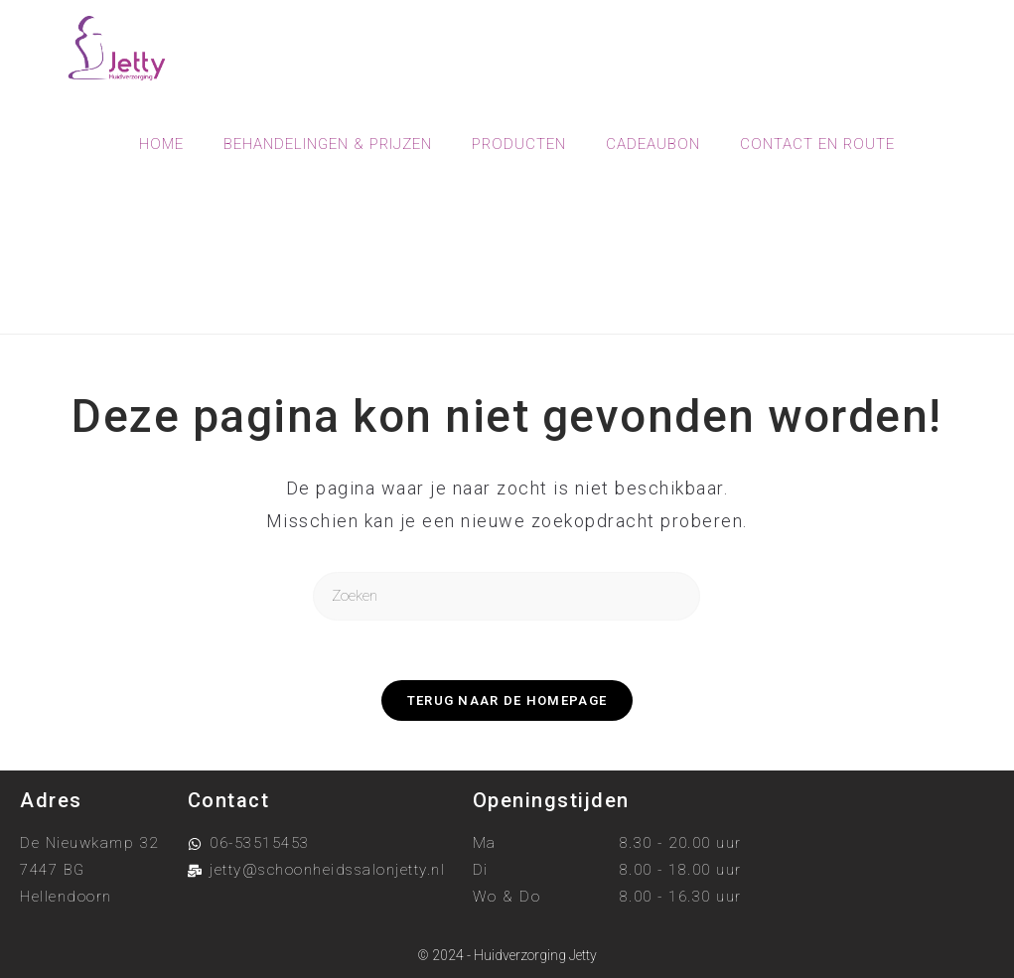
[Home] (426, 283)
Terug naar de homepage (507, 700)
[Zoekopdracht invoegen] (506, 596)
